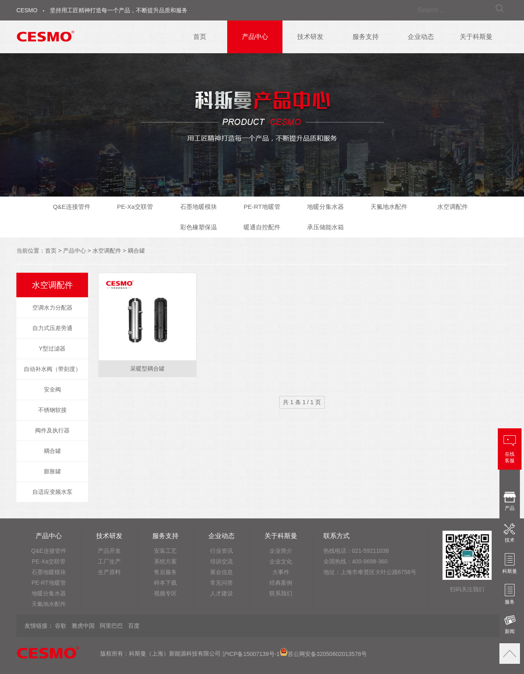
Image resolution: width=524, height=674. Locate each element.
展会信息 (221, 572)
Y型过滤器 (52, 348)
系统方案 (165, 561)
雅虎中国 (83, 625)
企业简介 (280, 550)
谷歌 (60, 625)
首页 (199, 36)
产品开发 (109, 550)
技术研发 (310, 36)
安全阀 (52, 389)
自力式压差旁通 (52, 328)
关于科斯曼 (476, 36)
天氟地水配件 (388, 206)
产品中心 (255, 36)
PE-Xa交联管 (135, 206)
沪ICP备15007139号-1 (251, 654)
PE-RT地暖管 (262, 206)
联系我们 (280, 593)
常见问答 (221, 582)
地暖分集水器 (325, 206)
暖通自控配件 (262, 227)
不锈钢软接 (52, 410)
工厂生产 (109, 561)
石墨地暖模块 (198, 206)
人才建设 (221, 593)
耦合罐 (136, 250)
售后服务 (165, 572)
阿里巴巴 (111, 625)
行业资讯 (221, 550)
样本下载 (165, 582)
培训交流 (221, 561)
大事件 (280, 572)
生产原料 (109, 572)
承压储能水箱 (325, 227)
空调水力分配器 (52, 307)
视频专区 (165, 593)
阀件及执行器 (52, 430)
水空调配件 (452, 206)
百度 (134, 625)
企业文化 (280, 561)
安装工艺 (165, 550)
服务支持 (365, 36)
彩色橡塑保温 (198, 227)
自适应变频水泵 (52, 492)
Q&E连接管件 (71, 206)
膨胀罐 (52, 471)
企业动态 (421, 36)
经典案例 (280, 582)
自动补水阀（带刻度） (52, 369)
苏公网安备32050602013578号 (323, 654)
